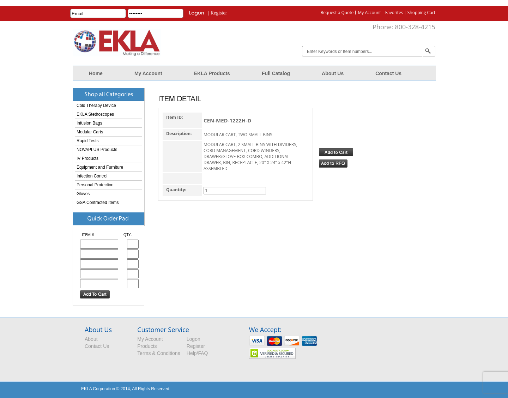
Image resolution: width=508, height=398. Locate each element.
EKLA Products (212, 73)
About (91, 339)
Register (219, 13)
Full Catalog (276, 73)
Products (147, 346)
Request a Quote (337, 13)
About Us (333, 73)
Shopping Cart (421, 13)
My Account (369, 13)
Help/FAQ (197, 353)
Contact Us (388, 73)
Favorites (394, 13)
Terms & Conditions (158, 353)
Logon (193, 339)
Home (96, 73)
